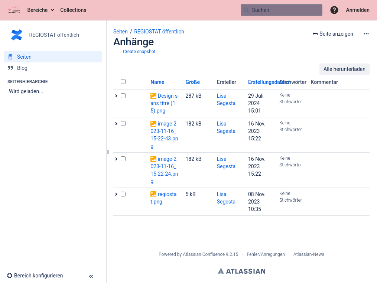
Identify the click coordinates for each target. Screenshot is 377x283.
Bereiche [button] (37, 10)
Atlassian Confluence (204, 254)
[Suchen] (246, 10)
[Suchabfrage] (281, 10)
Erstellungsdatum (268, 82)
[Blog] (53, 68)
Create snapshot (139, 51)
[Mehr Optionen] (366, 33)
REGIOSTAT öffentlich (159, 32)
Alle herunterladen (344, 69)
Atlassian (241, 271)
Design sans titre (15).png (164, 103)
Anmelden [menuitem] (358, 10)
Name (157, 82)
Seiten (120, 32)
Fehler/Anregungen (266, 254)
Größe (193, 82)
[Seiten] (53, 56)
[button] (334, 10)
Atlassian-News (308, 254)
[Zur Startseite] (14, 10)
